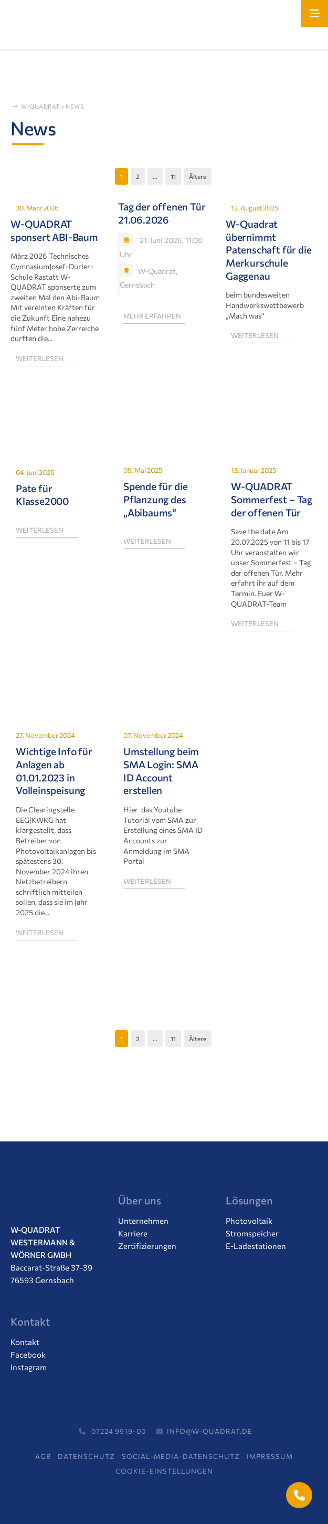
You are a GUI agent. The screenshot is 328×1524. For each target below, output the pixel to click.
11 (173, 176)
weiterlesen (40, 358)
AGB (43, 1456)
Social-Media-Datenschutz (181, 1456)
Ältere (197, 176)
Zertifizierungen (147, 1246)
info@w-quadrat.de (202, 1431)
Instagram (28, 1367)
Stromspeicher (252, 1233)
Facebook (28, 1354)
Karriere (132, 1233)
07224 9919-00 (111, 1431)
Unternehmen (143, 1220)
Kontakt (24, 1342)
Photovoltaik (249, 1220)
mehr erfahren (152, 315)
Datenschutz (86, 1456)
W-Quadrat (40, 106)
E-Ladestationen (256, 1246)
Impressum (270, 1456)
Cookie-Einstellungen (164, 1471)
